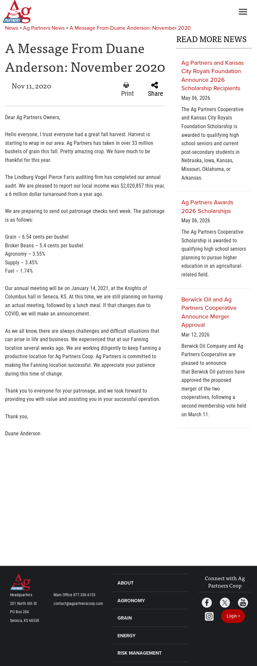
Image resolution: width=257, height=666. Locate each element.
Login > (233, 616)
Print (127, 90)
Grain (124, 618)
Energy (126, 636)
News (11, 28)
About (125, 583)
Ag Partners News (44, 28)
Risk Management (139, 653)
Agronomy (131, 601)
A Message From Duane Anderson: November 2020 (130, 28)
